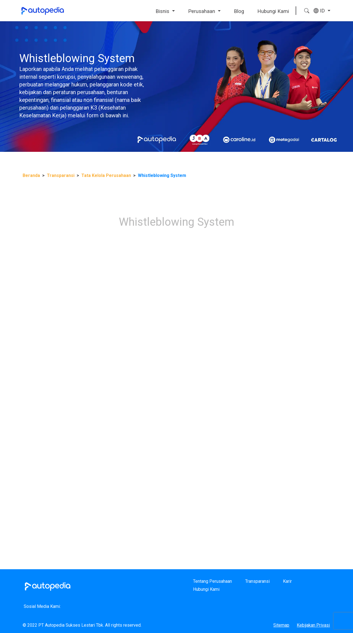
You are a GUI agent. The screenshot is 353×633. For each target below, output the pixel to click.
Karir (287, 581)
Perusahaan (202, 11)
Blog (239, 11)
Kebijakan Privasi (313, 625)
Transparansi (60, 175)
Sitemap (281, 625)
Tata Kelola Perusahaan (106, 175)
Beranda (31, 175)
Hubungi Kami (273, 11)
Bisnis (163, 11)
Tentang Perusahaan (212, 581)
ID (320, 11)
